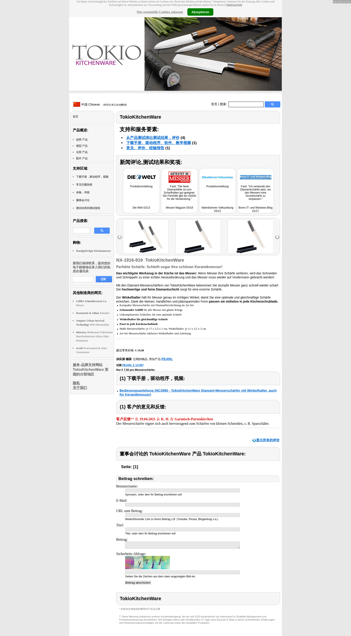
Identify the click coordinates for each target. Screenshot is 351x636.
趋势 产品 (82, 139)
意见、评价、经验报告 (145, 148)
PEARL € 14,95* (133, 365)
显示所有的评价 (268, 440)
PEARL (167, 359)
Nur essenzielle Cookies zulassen (160, 12)
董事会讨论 (83, 200)
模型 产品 (82, 145)
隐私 (76, 383)
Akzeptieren (200, 12)
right (277, 237)
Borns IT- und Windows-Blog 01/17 (255, 209)
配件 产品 (82, 158)
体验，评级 (83, 192)
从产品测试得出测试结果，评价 (153, 138)
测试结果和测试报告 (88, 208)
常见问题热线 (84, 184)
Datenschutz (234, 4)
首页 (214, 104)
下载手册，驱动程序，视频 (92, 176)
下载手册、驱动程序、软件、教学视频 (158, 143)
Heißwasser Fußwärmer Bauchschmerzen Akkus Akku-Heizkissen (94, 336)
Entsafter (92, 313)
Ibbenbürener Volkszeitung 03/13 (217, 209)
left (120, 237)
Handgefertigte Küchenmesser (93, 250)
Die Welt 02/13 (141, 207)
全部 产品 (82, 152)
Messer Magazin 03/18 (179, 207)
